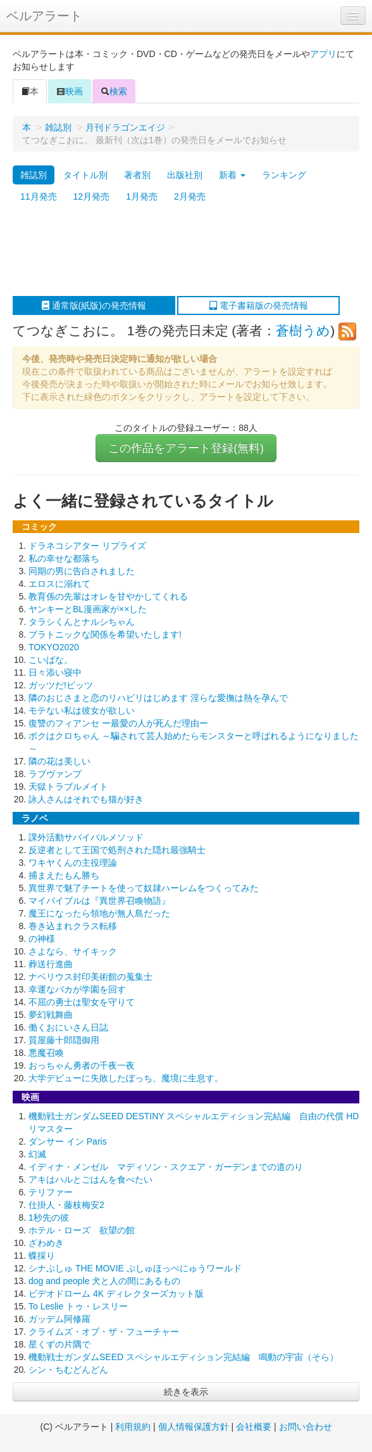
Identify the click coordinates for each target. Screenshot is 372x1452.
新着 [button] (232, 175)
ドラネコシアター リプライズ (87, 546)
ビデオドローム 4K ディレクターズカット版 (116, 1293)
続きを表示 (186, 1392)
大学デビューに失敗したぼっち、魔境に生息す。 (125, 1078)
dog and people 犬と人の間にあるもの (104, 1281)
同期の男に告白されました (81, 571)
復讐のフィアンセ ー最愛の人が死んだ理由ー (118, 723)
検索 (114, 91)
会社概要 (253, 1427)
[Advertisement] (179, 251)
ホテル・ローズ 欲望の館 (81, 1230)
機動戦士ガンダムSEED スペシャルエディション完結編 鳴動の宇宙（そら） (183, 1357)
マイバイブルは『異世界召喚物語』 (99, 901)
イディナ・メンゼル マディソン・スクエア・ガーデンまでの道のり (165, 1167)
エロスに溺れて (59, 584)
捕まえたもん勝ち (63, 875)
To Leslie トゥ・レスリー (78, 1306)
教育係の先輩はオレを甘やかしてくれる (108, 596)
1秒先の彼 (48, 1217)
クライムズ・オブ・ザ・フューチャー (103, 1332)
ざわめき (46, 1243)
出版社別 (184, 175)
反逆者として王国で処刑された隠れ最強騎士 (117, 850)
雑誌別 (58, 127)
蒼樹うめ (303, 330)
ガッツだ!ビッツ (60, 685)
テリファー (50, 1192)
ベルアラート (44, 16)
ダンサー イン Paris (67, 1141)
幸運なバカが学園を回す (77, 989)
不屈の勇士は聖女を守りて (81, 1002)
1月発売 (142, 196)
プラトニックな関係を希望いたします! (105, 634)
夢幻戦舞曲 (50, 1015)
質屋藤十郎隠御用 (63, 1040)
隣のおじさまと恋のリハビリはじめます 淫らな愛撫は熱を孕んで (158, 698)
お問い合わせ (305, 1427)
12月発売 (91, 196)
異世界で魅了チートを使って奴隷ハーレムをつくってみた (143, 888)
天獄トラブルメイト (68, 786)
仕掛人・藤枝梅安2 (66, 1205)
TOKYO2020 (53, 647)
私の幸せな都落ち (63, 558)
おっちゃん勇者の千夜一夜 (81, 1065)
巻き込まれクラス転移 (72, 926)
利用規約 (133, 1427)
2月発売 (190, 196)
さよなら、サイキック (72, 951)
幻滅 (37, 1154)
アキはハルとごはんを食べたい (90, 1179)
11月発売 (38, 196)
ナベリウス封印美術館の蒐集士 (90, 977)
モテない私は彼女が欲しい (81, 710)
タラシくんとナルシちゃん (81, 622)
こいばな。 (50, 660)
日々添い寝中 (55, 672)
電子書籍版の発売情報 (258, 305)
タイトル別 (85, 175)
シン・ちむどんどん (68, 1370)
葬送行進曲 (50, 964)
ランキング (284, 175)
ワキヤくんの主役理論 (72, 863)
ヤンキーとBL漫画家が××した (87, 609)
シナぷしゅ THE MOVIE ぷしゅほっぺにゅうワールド (135, 1268)
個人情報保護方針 (193, 1427)
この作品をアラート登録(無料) (186, 448)
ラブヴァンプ (55, 774)
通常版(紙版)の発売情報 (94, 305)
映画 (69, 91)
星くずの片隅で (59, 1344)
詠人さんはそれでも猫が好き (86, 799)
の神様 (41, 939)
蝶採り (41, 1255)
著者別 (137, 175)
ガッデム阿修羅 (59, 1319)
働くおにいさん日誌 (68, 1027)
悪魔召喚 (46, 1053)
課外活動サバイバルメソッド (86, 837)
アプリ (323, 54)
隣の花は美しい (59, 761)
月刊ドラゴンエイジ (125, 127)
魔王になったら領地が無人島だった (99, 913)
